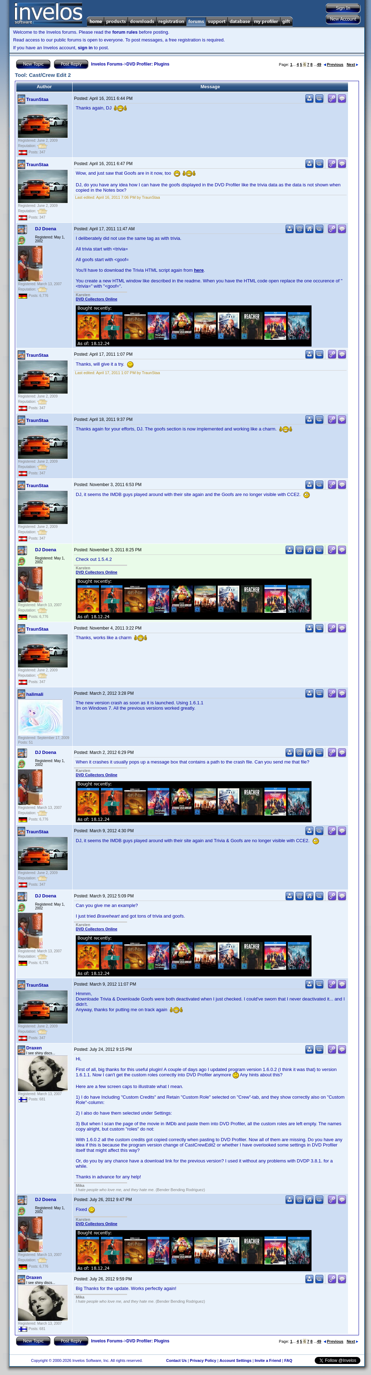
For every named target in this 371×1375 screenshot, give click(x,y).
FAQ (288, 1360)
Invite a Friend (268, 1360)
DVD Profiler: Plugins (147, 64)
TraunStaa (37, 99)
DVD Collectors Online (96, 299)
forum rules (125, 32)
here (199, 270)
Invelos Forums (106, 64)
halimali (34, 694)
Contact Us (176, 1360)
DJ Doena (45, 228)
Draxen (34, 1047)
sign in (85, 47)
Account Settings (235, 1360)
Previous (333, 64)
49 (319, 64)
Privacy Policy (203, 1360)
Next (352, 64)
